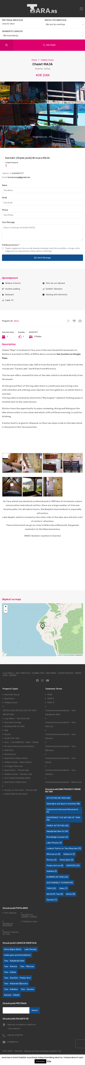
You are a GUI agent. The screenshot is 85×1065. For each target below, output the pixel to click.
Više (49, 1061)
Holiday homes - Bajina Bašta (18, 762)
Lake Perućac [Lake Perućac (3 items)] (54, 843)
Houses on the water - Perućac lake (20, 790)
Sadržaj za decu (30, 922)
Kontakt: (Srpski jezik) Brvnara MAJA (27, 157)
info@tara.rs (12, 1042)
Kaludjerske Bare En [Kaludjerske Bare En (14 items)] (57, 831)
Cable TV (9, 300)
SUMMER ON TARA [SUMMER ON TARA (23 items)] (57, 877)
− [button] (6, 611)
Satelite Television (54, 289)
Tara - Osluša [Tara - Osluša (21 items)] (10, 972)
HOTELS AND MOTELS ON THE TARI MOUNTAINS (19, 712)
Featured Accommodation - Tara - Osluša (61, 760)
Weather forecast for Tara (11, 933)
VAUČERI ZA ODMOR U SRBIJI (29, 916)
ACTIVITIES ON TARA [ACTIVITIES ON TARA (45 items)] (58, 798)
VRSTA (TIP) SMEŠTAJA (55, 20)
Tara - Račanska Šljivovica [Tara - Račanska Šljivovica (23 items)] (16, 983)
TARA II (50, 698)
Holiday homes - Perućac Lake (18, 774)
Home (34, 60)
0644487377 (18, 173)
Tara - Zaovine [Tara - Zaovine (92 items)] (27, 989)
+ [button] (6, 607)
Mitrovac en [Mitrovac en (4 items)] (53, 854)
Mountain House (11, 694)
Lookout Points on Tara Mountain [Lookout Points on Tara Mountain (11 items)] (64, 848)
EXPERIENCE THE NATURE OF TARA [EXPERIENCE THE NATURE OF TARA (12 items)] (63, 818)
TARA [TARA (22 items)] (51, 888)
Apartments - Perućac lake (16, 770)
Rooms (7, 734)
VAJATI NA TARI (11, 738)
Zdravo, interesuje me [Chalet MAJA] (42, 232)
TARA (49, 694)
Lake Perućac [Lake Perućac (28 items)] (30, 949)
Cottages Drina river (13, 766)
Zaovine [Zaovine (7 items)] (52, 900)
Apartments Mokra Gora (15, 782)
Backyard (9, 294)
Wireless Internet (13, 283)
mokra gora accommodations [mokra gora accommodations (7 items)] (17, 955)
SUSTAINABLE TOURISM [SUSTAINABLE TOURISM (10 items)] (60, 882)
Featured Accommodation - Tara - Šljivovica (61, 748)
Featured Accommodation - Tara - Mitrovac (61, 724)
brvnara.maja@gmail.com (19, 177)
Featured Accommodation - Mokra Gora (63, 782)
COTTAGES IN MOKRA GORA (17, 778)
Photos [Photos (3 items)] (52, 860)
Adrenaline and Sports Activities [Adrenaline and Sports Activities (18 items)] (63, 804)
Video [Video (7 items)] (63, 888)
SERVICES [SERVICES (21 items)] (73, 865)
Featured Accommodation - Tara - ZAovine (61, 736)
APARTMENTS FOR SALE (15, 794)
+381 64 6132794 (15, 1035)
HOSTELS (8, 750)
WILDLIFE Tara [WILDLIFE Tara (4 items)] (55, 894)
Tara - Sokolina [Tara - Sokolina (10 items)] (11, 989)
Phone (5, 210)
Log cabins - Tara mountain (17, 718)
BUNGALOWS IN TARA (14, 726)
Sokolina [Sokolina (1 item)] (52, 871)
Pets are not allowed (55, 283)
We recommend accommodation (19, 746)
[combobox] (64, 25)
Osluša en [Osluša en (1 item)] (69, 854)
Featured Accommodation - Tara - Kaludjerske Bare (61, 712)
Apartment (9, 698)
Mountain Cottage (12, 722)
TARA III (50, 702)
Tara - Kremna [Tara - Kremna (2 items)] (10, 966)
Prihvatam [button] (40, 1061)
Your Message (8, 222)
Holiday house (47, 60)
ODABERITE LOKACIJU (12, 31)
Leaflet (59, 655)
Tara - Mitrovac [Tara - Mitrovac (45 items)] (27, 966)
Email (4, 197)
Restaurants (10, 754)
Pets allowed (10, 913)
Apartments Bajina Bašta (16, 758)
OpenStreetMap (69, 655)
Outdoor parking (12, 289)
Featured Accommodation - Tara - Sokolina (61, 772)
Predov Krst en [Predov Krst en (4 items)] (55, 865)
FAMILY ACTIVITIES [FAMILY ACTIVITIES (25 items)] (58, 825)
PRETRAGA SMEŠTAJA (12, 20)
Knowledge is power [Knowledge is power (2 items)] (57, 837)
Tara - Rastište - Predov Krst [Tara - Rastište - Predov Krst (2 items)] (17, 978)
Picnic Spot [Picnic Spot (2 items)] (66, 860)
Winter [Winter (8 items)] (70, 894)
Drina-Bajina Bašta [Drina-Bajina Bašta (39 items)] (12, 949)
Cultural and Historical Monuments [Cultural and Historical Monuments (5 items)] (62, 810)
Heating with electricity (56, 294)
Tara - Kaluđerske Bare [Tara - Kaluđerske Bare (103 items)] (14, 961)
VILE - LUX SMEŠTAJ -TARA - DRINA (21, 742)
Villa (6, 730)
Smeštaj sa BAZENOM (8, 925)
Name (4, 185)
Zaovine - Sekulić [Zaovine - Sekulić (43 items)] (11, 995)
